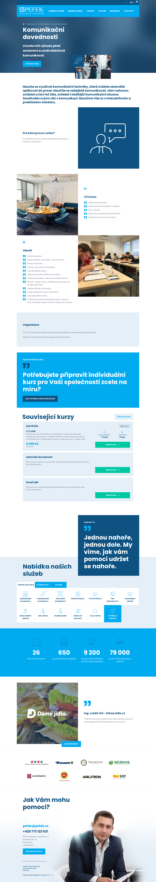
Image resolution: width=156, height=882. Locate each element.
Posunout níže (32, 64)
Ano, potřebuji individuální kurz (40, 399)
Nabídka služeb (31, 24)
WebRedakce (36, 875)
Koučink (58, 585)
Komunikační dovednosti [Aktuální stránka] (59, 24)
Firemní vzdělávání (44, 24)
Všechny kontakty (34, 851)
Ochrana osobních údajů (29, 868)
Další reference (71, 744)
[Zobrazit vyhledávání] (126, 2)
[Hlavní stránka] (23, 24)
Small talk (32, 482)
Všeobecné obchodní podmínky (31, 866)
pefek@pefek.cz (35, 826)
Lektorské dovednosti (39, 457)
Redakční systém (27, 875)
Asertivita (32, 426)
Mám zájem (112, 445)
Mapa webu (26, 870)
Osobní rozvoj (42, 585)
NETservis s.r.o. (45, 875)
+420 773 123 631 (35, 831)
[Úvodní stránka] (32, 10)
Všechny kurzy (124, 417)
